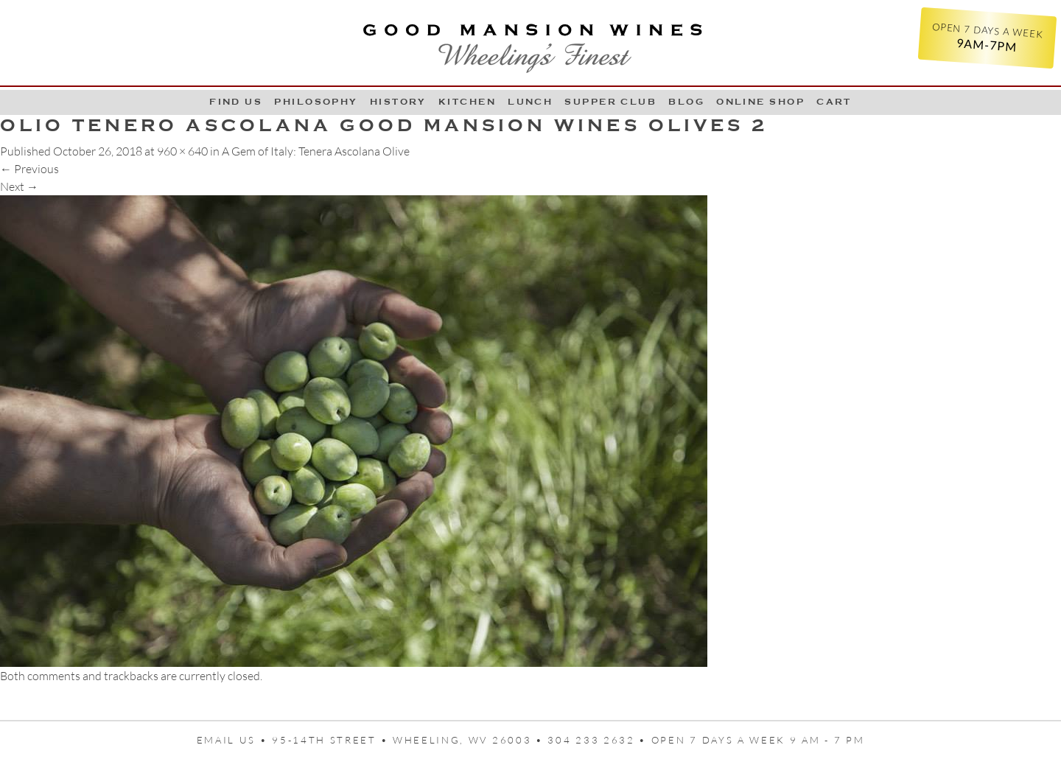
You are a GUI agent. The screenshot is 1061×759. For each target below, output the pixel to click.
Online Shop (760, 102)
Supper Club (610, 102)
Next (19, 186)
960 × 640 (182, 151)
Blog (686, 102)
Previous (29, 168)
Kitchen (467, 102)
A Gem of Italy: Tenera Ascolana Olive (316, 151)
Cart (834, 102)
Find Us (235, 102)
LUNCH (530, 102)
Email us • (235, 740)
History (398, 102)
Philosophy (316, 102)
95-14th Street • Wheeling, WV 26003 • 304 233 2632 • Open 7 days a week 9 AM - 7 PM (568, 740)
